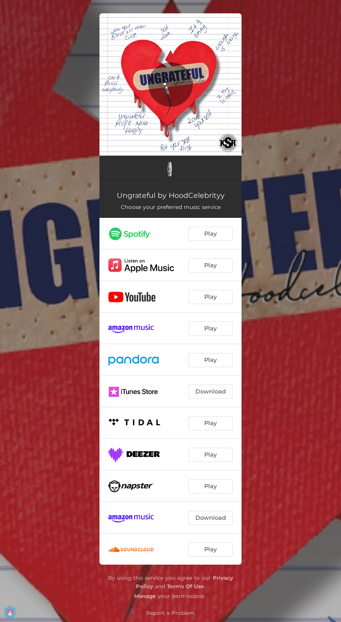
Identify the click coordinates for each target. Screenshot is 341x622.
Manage (145, 596)
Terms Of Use (185, 586)
